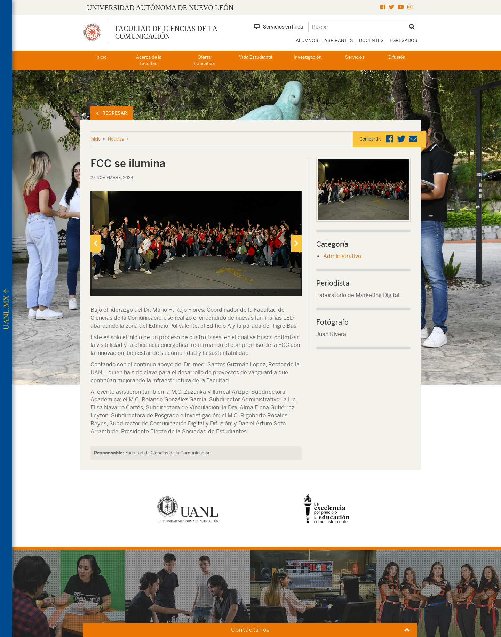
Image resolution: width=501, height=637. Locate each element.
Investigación (308, 57)
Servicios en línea (278, 27)
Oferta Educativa (204, 60)
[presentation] (95, 243)
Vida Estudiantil (255, 57)
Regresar (111, 113)
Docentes (371, 40)
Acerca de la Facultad (148, 60)
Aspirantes (338, 40)
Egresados (404, 40)
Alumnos (307, 40)
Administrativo (342, 256)
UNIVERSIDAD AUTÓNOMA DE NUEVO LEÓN (160, 7)
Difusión (397, 57)
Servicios (355, 57)
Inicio (101, 57)
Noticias (116, 139)
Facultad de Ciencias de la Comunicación (166, 32)
